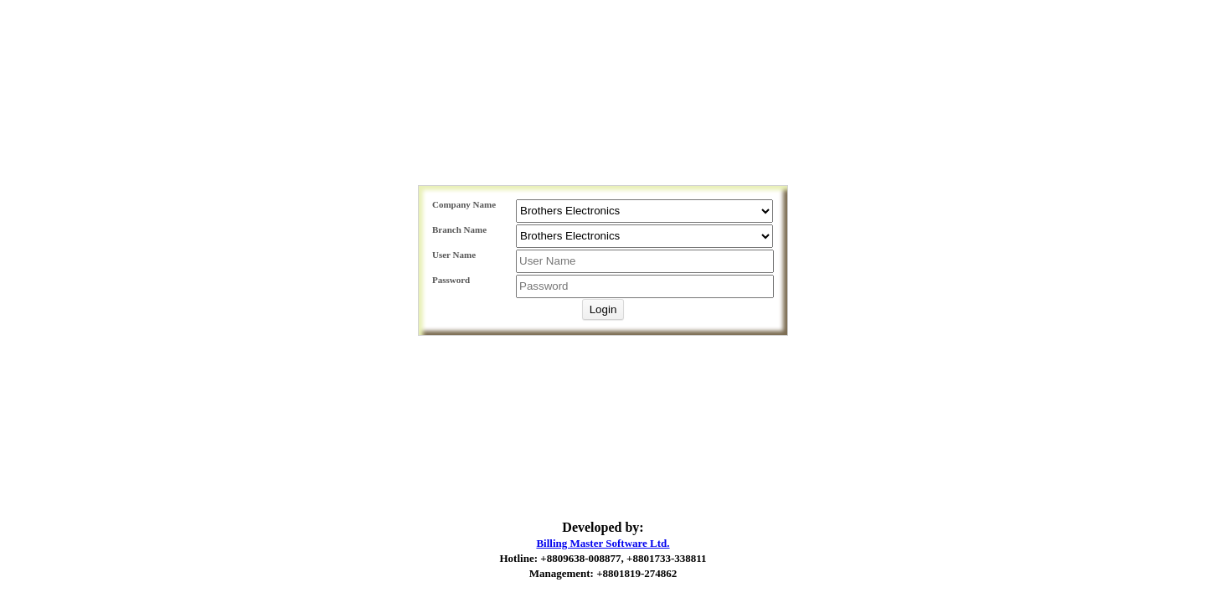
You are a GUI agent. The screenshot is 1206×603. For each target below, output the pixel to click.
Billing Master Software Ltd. (602, 543)
